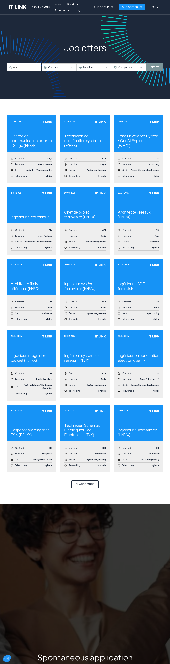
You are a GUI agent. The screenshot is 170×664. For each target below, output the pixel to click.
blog (77, 10)
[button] (7, 658)
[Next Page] (85, 484)
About (58, 3)
